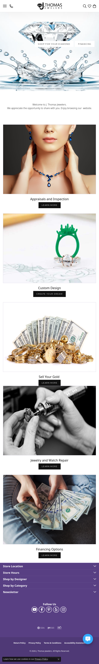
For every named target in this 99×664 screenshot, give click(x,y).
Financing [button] (84, 44)
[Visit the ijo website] (51, 628)
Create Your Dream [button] (49, 294)
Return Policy (20, 643)
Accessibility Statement (74, 643)
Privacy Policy (35, 643)
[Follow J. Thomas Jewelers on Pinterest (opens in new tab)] (49, 610)
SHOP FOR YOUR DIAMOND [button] (54, 44)
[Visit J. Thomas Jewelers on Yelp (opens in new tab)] (56, 610)
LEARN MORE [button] (49, 383)
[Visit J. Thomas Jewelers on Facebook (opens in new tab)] (42, 610)
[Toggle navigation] (5, 6)
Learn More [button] (49, 205)
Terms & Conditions (52, 643)
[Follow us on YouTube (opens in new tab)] (34, 610)
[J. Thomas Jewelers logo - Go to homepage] (49, 6)
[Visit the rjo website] (59, 628)
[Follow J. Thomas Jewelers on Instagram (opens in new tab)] (63, 610)
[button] (84, 6)
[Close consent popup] (58, 659)
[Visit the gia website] (41, 628)
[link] (12, 6)
